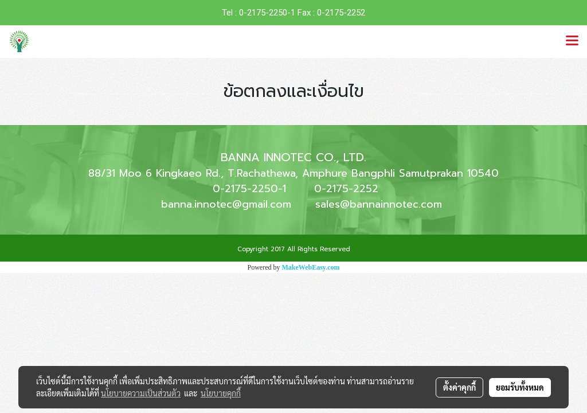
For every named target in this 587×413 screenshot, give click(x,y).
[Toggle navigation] (572, 41)
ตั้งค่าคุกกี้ (459, 387)
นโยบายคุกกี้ (221, 393)
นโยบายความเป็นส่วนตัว (141, 393)
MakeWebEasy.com (311, 267)
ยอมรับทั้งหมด (520, 387)
